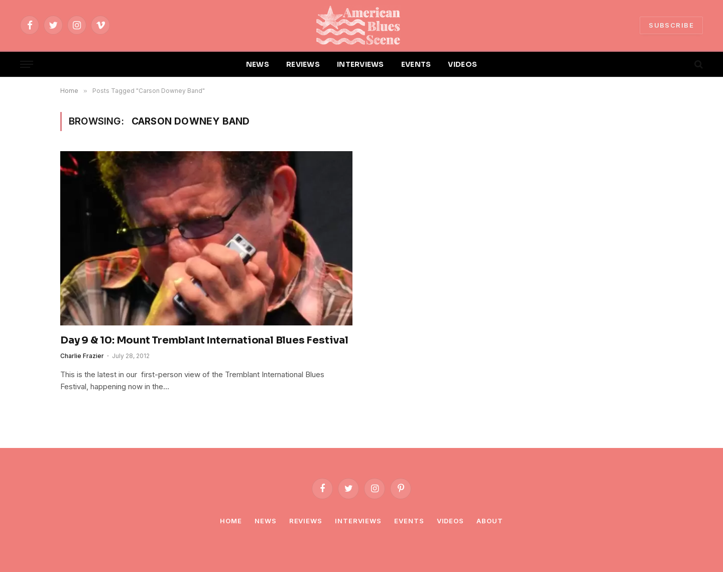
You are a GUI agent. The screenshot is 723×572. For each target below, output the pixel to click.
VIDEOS (462, 64)
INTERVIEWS (360, 64)
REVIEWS (303, 64)
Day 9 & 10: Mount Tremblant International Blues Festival (204, 340)
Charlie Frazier (82, 356)
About (489, 521)
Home (231, 521)
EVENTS (416, 64)
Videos (450, 521)
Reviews (305, 521)
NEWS (257, 64)
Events (409, 521)
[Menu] (26, 64)
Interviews (358, 521)
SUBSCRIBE (671, 25)
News (266, 521)
